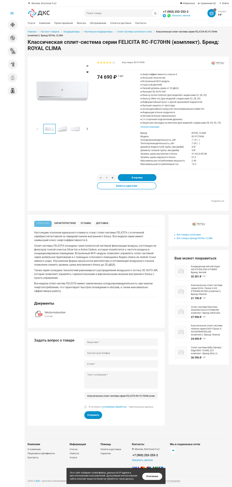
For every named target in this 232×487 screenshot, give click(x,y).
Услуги (31, 23)
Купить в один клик (126, 186)
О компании (34, 449)
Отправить (93, 415)
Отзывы (86, 222)
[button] (87, 128)
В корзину (137, 177)
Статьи (73, 449)
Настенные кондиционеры (98, 31)
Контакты (140, 23)
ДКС (38, 481)
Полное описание (149, 127)
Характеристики (66, 222)
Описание (43, 222)
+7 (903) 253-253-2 (175, 11)
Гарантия (105, 453)
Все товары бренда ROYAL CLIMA (195, 238)
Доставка (104, 222)
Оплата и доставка (120, 23)
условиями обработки (114, 407)
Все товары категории (189, 234)
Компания (44, 23)
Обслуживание (98, 23)
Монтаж (81, 23)
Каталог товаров (50, 31)
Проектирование (63, 23)
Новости (74, 453)
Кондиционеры (72, 31)
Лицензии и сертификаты (41, 453)
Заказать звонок (181, 15)
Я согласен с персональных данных (121, 407)
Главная (32, 31)
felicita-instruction (55, 313)
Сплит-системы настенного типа (134, 31)
